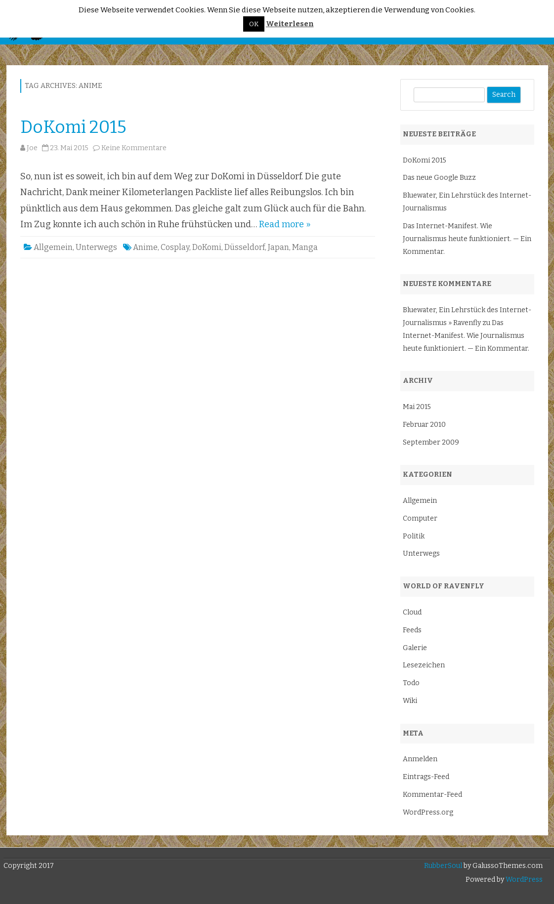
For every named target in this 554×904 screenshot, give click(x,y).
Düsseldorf (244, 247)
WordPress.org (428, 812)
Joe (32, 148)
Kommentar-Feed (432, 794)
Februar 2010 (424, 424)
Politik (414, 536)
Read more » (285, 224)
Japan (278, 247)
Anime (145, 247)
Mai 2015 (417, 407)
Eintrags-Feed (426, 777)
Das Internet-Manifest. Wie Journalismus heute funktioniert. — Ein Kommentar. (467, 239)
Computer (420, 518)
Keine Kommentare (134, 148)
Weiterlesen (290, 24)
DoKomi (206, 247)
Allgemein (53, 247)
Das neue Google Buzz (439, 177)
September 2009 (431, 442)
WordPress (523, 879)
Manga (305, 247)
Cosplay (175, 247)
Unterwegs (96, 247)
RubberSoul (443, 866)
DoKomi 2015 (73, 127)
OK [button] (253, 24)
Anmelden (420, 759)
